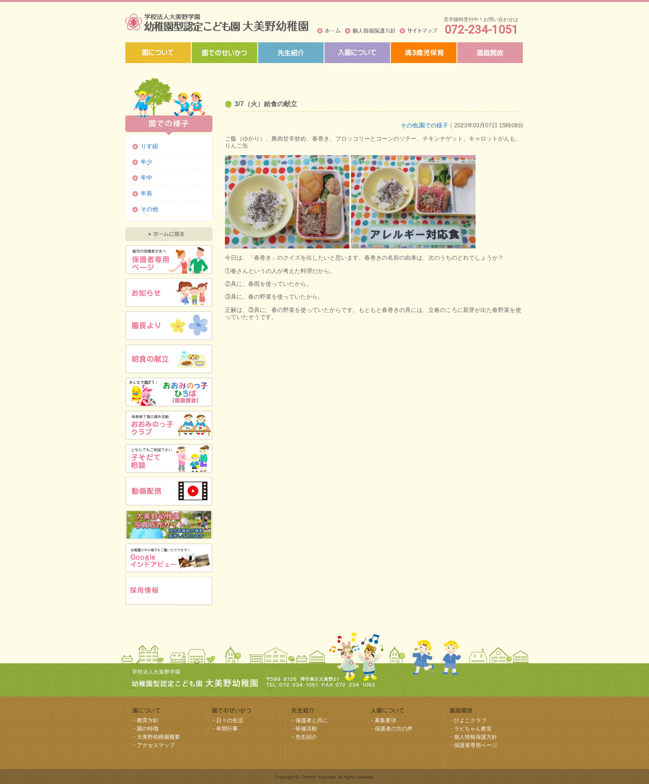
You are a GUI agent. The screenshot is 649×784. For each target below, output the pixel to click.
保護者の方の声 (393, 729)
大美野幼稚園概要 (158, 737)
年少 (146, 161)
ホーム (329, 30)
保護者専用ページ (475, 745)
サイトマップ (418, 30)
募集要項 (385, 720)
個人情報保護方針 (370, 30)
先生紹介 (306, 737)
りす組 (149, 146)
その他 (409, 125)
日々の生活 (229, 720)
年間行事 (227, 729)
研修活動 (306, 729)
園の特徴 (148, 729)
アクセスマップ (156, 745)
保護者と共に (311, 720)
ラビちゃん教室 (473, 729)
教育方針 (148, 720)
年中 (146, 177)
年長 (146, 193)
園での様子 (433, 125)
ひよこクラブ (470, 720)
